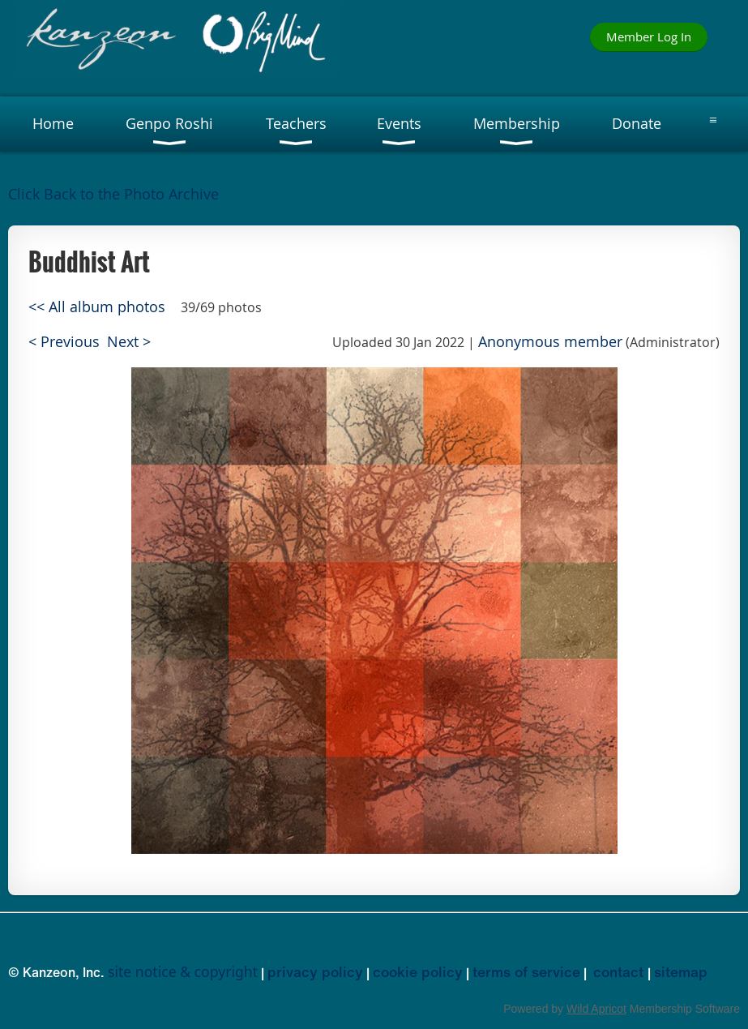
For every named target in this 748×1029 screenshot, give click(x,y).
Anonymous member (550, 341)
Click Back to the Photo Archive (113, 194)
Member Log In (648, 36)
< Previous (64, 341)
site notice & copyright (183, 971)
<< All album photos (96, 307)
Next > (129, 341)
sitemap (680, 971)
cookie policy (418, 971)
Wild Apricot (596, 1008)
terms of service (526, 971)
